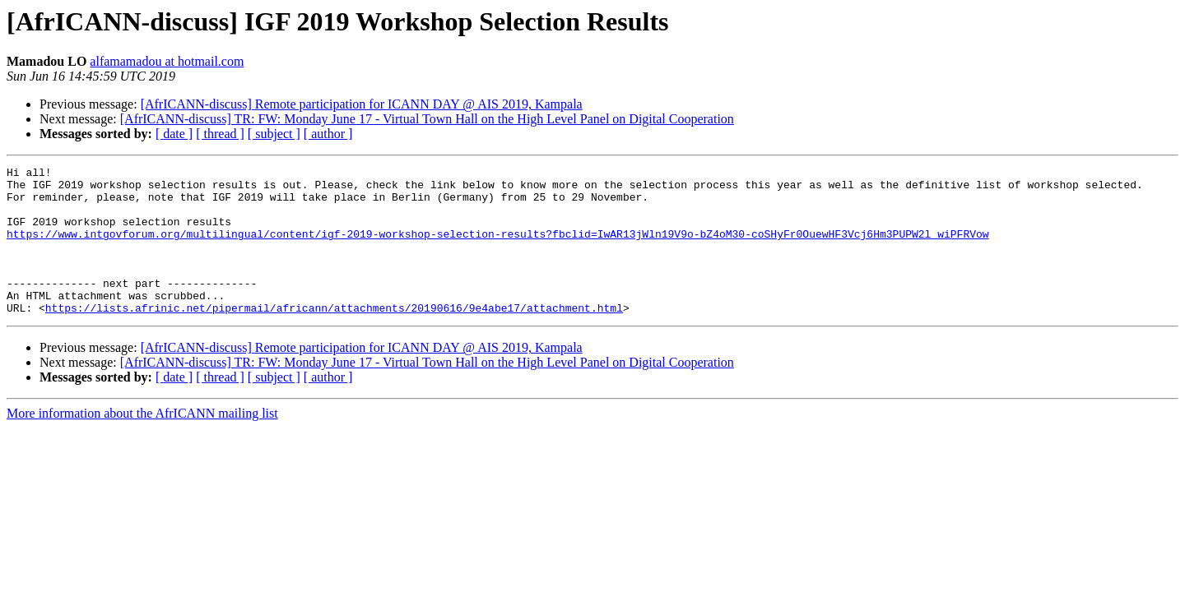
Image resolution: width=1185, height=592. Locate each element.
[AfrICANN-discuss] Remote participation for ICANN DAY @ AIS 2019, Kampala (362, 104)
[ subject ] (274, 134)
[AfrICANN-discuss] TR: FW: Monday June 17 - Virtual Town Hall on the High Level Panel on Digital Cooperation (427, 119)
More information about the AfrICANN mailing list (142, 443)
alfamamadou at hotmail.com (167, 61)
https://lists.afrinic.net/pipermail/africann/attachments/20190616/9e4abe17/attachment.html (334, 337)
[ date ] (174, 134)
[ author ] (328, 134)
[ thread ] (220, 134)
